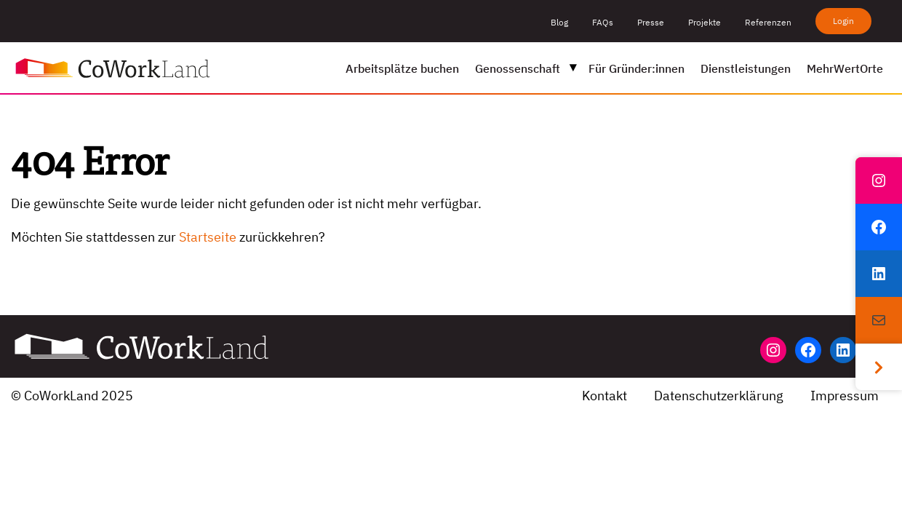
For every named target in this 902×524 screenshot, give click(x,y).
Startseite (207, 237)
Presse (650, 22)
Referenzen (768, 22)
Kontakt (604, 395)
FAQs (602, 22)
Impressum (844, 395)
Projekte (704, 22)
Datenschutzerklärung (718, 395)
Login (843, 20)
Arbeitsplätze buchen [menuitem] (402, 68)
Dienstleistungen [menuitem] (746, 68)
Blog (559, 22)
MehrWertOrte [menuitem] (845, 68)
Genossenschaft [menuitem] (517, 68)
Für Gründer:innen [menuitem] (636, 68)
